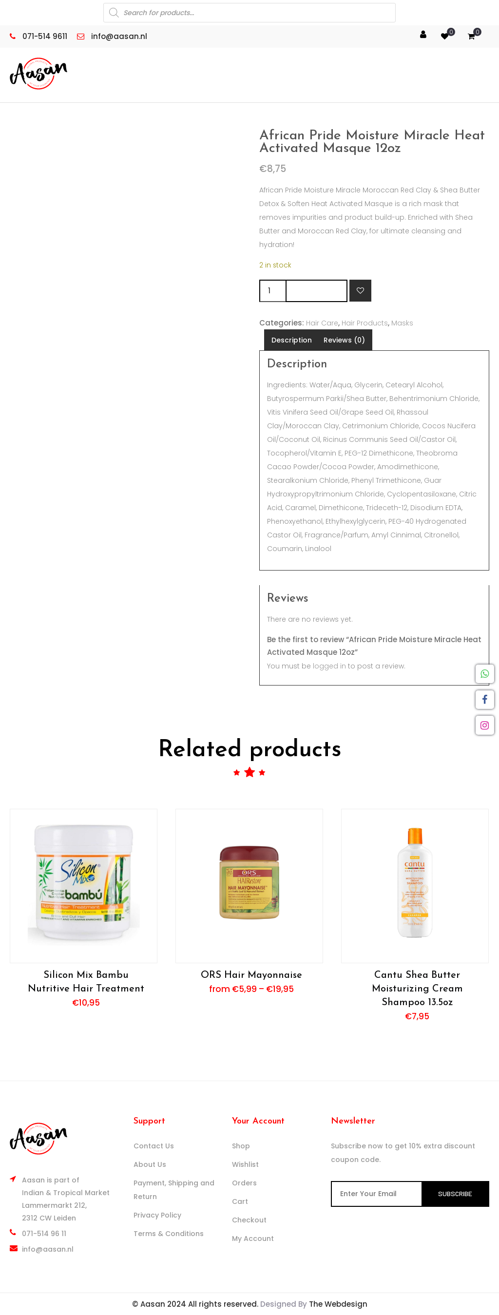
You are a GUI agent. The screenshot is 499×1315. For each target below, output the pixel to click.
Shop (241, 1146)
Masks (402, 323)
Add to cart (316, 291)
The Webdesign (338, 1304)
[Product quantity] (272, 291)
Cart (240, 1201)
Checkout (249, 1220)
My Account (253, 1238)
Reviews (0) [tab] (344, 340)
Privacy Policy (157, 1215)
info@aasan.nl (48, 1249)
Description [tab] (291, 340)
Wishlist (245, 1164)
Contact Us (154, 1146)
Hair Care (322, 323)
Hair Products (365, 323)
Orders (244, 1183)
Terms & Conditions (169, 1234)
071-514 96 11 (44, 1234)
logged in (329, 666)
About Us (150, 1164)
